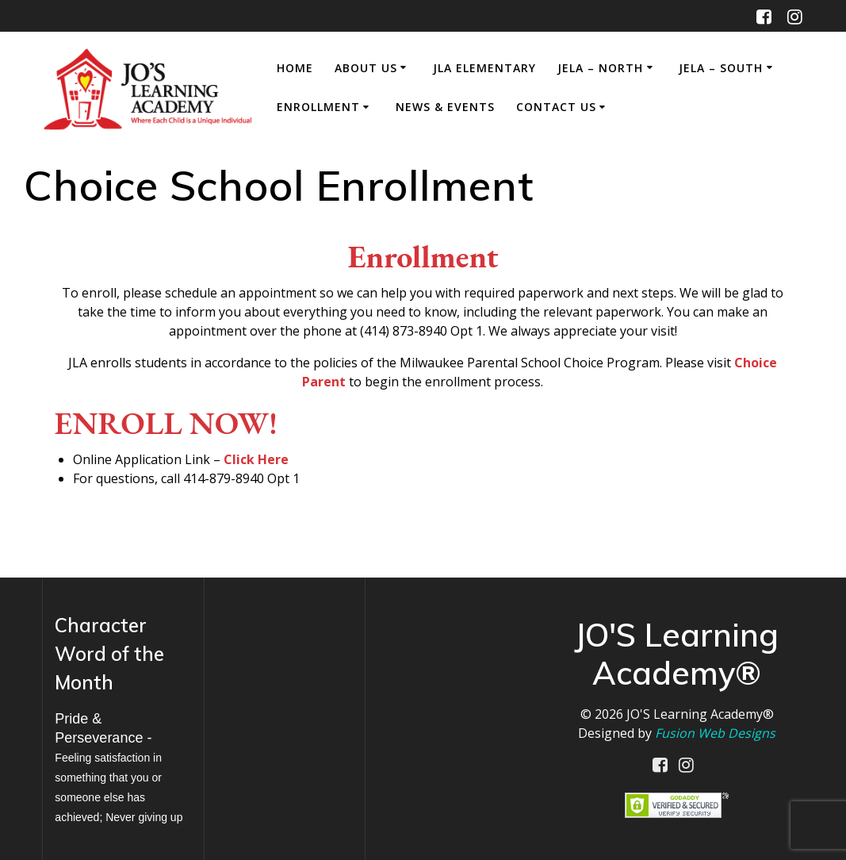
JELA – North (600, 67)
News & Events (445, 106)
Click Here (256, 459)
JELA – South (721, 67)
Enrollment (318, 106)
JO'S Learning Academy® (700, 714)
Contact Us (556, 106)
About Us (366, 67)
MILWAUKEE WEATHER (284, 668)
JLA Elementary (484, 67)
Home (295, 67)
